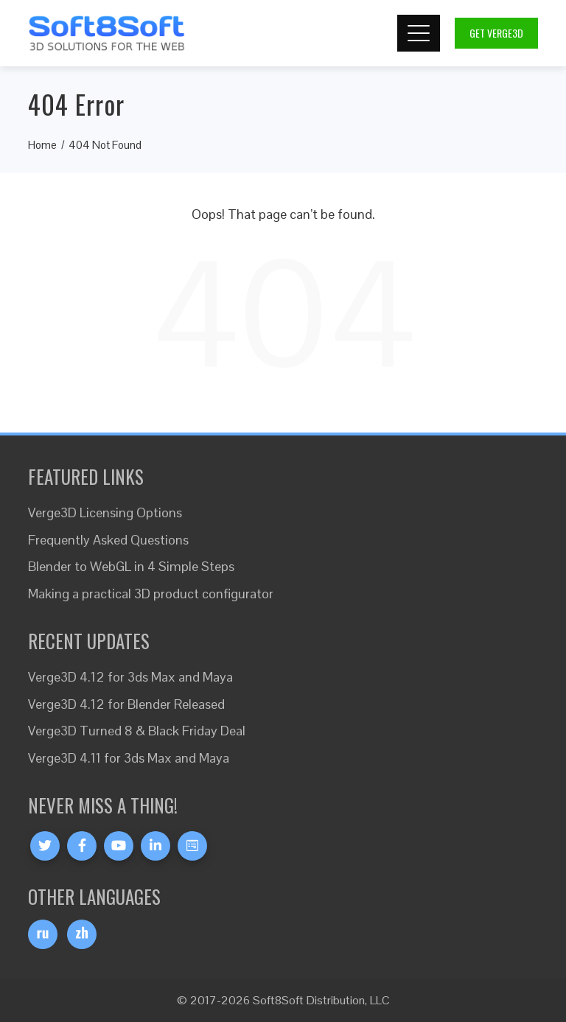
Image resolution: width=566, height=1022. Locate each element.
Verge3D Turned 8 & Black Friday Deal (136, 730)
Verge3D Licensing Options (105, 512)
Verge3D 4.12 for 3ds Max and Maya (130, 676)
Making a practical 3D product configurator (150, 593)
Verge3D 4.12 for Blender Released (126, 704)
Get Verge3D (496, 33)
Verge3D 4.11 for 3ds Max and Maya (128, 757)
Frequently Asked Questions (108, 539)
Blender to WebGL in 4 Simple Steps (131, 566)
